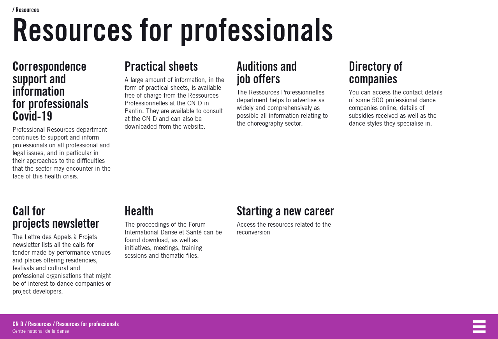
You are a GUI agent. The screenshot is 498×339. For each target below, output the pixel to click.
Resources (27, 10)
